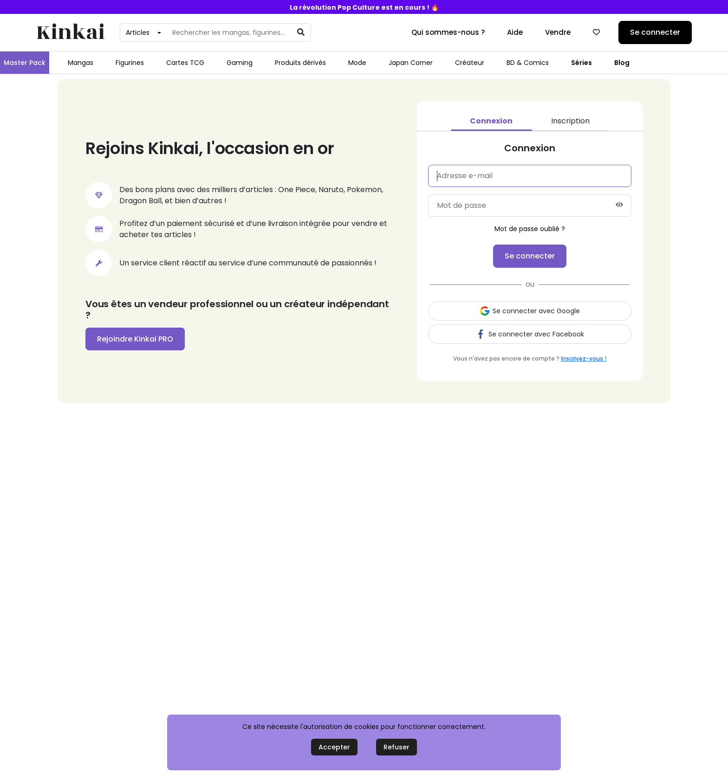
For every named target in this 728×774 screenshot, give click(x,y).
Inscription (570, 121)
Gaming (240, 62)
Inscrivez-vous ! (583, 358)
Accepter (334, 747)
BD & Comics (528, 62)
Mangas (80, 62)
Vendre (558, 32)
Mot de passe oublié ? (529, 228)
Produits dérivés (300, 62)
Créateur (469, 62)
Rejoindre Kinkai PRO (135, 339)
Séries (581, 62)
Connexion (491, 121)
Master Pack (25, 62)
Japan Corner (411, 62)
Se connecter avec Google (530, 311)
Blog (622, 62)
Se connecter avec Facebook (530, 334)
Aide (515, 32)
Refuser (397, 747)
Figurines (130, 62)
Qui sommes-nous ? (448, 32)
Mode (357, 62)
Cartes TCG (185, 62)
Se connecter (655, 32)
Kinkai (70, 32)
